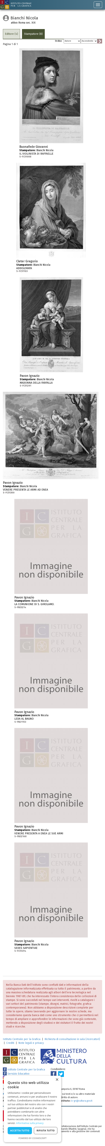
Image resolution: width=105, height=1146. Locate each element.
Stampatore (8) (33, 34)
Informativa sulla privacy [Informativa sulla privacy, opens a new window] (30, 1123)
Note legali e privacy (31, 1043)
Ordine (58, 41)
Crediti (10, 1043)
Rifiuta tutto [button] (46, 1130)
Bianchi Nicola (51, 151)
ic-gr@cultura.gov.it (81, 1100)
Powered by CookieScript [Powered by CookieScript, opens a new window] (33, 1138)
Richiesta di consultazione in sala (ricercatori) (72, 1039)
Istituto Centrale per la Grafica (21, 1039)
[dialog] (32, 1109)
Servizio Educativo (16, 1073)
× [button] (56, 1079)
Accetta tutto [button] (19, 1130)
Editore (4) (11, 34)
